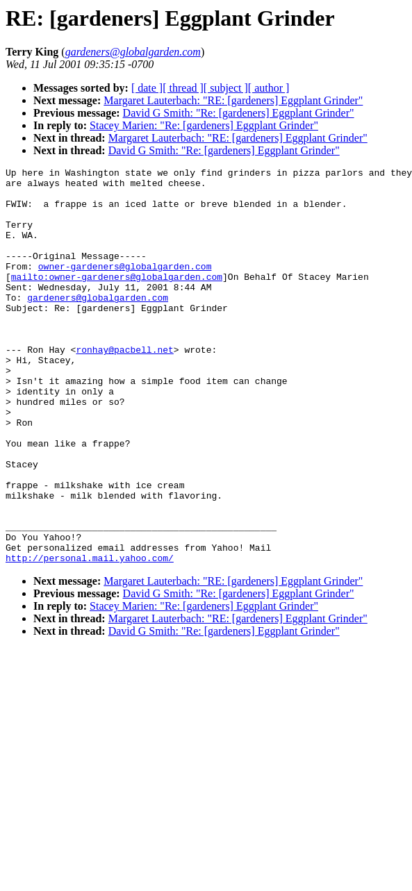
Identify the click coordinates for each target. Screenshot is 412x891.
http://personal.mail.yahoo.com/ (90, 637)
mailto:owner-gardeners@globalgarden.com (116, 299)
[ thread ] (183, 88)
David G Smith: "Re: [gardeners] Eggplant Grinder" (238, 113)
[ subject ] (226, 88)
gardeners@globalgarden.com (97, 324)
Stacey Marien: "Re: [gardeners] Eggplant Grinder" (204, 125)
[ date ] (147, 88)
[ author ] (269, 88)
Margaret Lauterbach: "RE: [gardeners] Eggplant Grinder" (233, 100)
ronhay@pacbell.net (124, 387)
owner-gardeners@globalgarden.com (125, 287)
